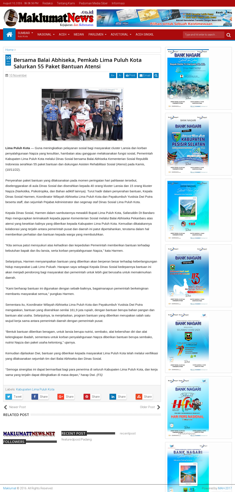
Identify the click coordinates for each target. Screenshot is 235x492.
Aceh (62, 34)
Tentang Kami (66, 3)
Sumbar (24, 34)
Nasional (44, 34)
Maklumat (9, 488)
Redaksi (48, 3)
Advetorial (119, 34)
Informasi (118, 3)
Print (130, 75)
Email (145, 75)
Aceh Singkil (145, 34)
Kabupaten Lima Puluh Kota (35, 389)
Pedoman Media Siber (93, 3)
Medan (79, 34)
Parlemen (96, 34)
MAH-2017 (225, 488)
